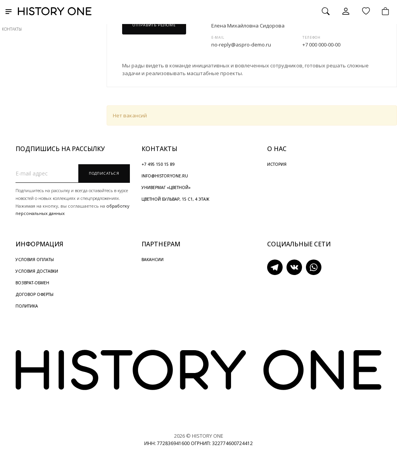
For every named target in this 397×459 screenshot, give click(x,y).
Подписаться (104, 173)
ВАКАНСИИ (153, 259)
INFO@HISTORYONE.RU (165, 176)
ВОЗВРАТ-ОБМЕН (32, 282)
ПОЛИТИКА (27, 306)
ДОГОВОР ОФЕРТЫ (35, 294)
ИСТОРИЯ (277, 164)
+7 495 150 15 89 (158, 164)
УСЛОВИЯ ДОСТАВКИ (37, 271)
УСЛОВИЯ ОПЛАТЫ (35, 259)
